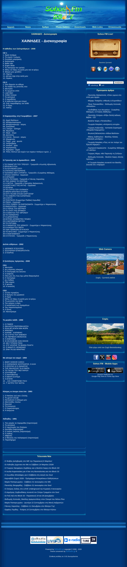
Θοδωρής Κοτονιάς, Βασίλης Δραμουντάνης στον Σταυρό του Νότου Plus (34, 499)
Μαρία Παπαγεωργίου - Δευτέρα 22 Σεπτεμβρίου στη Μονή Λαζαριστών (34, 503)
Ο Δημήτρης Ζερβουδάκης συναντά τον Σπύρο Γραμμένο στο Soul (32, 492)
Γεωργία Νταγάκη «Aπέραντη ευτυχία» (104, 124)
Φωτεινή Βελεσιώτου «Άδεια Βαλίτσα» (103, 133)
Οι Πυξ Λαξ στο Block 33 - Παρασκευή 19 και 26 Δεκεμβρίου (29, 496)
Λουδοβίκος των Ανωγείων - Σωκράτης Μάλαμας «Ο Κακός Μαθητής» (103, 111)
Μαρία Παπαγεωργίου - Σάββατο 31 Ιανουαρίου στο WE (28, 482)
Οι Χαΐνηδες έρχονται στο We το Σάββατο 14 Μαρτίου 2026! (29, 464)
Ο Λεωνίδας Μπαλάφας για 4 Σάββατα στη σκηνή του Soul (29, 475)
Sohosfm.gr (59, 549)
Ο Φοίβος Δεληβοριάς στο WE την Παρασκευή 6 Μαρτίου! (28, 461)
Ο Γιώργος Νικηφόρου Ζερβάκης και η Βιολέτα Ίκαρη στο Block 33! (32, 468)
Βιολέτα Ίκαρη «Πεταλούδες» (100, 121)
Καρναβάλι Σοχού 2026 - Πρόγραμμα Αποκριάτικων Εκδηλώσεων (31, 478)
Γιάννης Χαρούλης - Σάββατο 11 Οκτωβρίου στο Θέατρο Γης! (30, 506)
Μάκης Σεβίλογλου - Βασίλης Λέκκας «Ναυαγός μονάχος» (102, 138)
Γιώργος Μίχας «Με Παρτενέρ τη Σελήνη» (105, 153)
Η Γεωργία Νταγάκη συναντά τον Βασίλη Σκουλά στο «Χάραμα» (103, 163)
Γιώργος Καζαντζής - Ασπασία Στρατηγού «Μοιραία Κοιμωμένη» (104, 129)
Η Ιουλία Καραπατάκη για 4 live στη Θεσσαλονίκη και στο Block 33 (32, 471)
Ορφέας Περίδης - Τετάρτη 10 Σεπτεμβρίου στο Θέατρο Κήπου (30, 509)
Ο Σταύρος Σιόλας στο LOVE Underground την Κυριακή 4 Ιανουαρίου (33, 489)
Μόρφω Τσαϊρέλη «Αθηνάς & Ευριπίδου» (105, 101)
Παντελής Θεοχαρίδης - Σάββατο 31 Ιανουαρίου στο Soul (28, 485)
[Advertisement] (105, 209)
